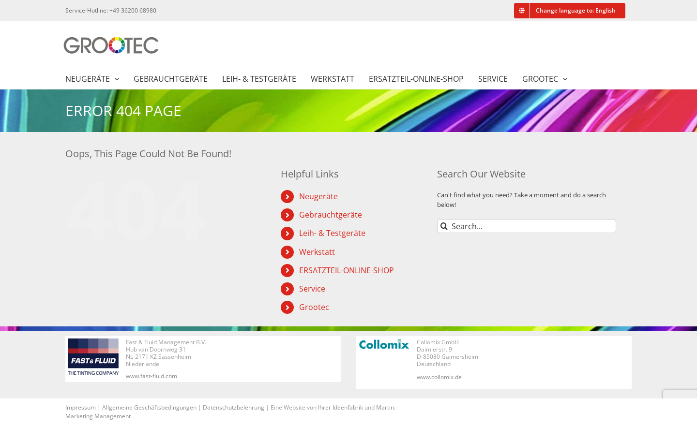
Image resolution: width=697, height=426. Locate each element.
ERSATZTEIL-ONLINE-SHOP (346, 270)
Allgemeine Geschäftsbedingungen (149, 407)
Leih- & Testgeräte (332, 233)
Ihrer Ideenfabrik (340, 407)
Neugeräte (318, 196)
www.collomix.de (439, 377)
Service (312, 288)
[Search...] (526, 226)
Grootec (314, 307)
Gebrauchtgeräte (330, 214)
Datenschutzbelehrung (233, 407)
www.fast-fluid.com (151, 376)
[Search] (444, 226)
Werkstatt (317, 252)
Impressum (80, 407)
